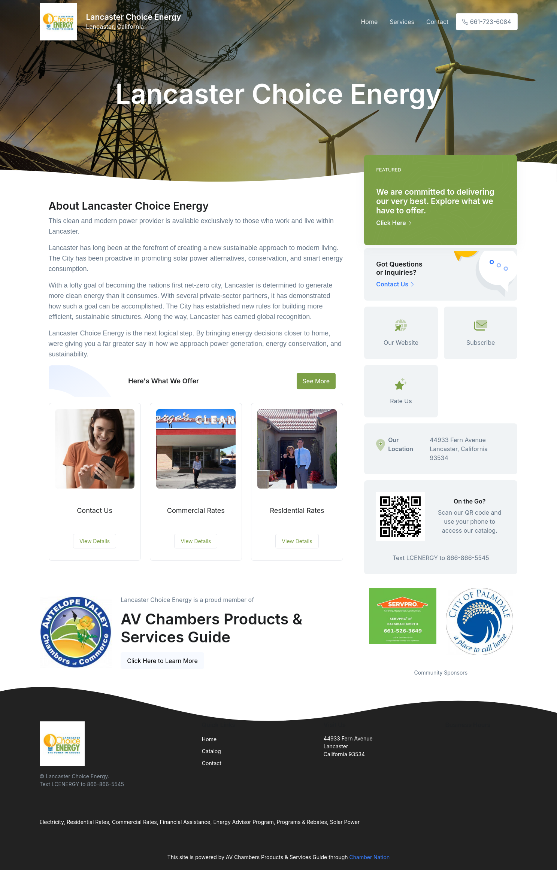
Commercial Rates (196, 510)
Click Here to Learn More (162, 660)
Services (402, 21)
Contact (437, 21)
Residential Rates (297, 510)
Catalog (211, 751)
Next (523, 623)
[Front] (60, 21)
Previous (358, 623)
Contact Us (94, 510)
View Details (94, 541)
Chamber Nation (369, 857)
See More (316, 381)
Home (369, 21)
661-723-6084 (486, 21)
